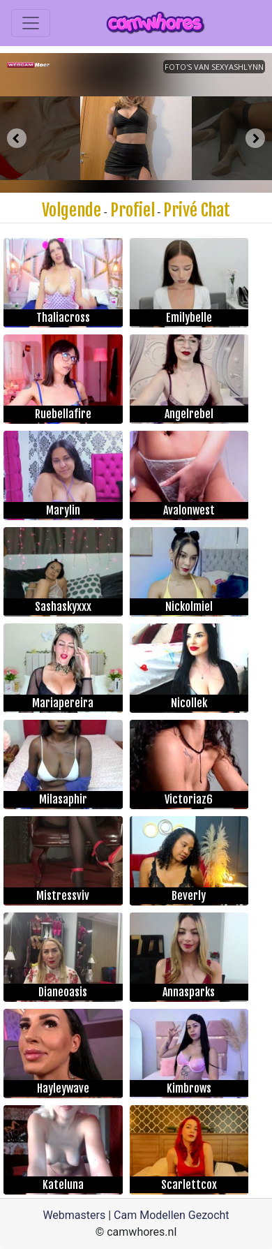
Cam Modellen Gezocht (171, 1215)
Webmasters (74, 1215)
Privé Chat (196, 210)
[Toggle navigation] (30, 23)
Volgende (71, 210)
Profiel (132, 210)
